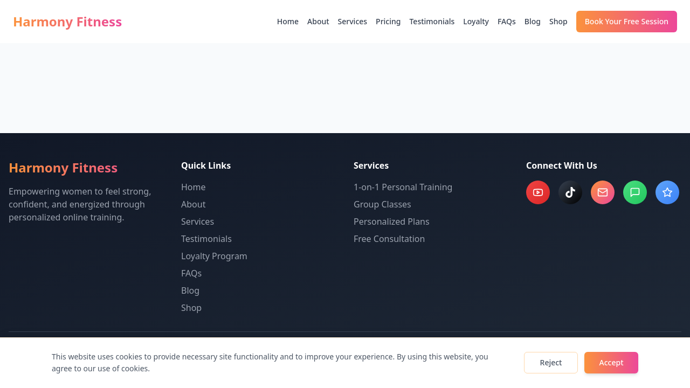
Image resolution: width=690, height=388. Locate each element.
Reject (551, 362)
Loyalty (476, 21)
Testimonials (431, 21)
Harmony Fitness (67, 21)
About (318, 21)
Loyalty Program (214, 256)
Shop (558, 21)
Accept (611, 362)
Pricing (388, 21)
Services (353, 21)
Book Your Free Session (626, 21)
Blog (533, 21)
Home (288, 21)
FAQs (507, 21)
